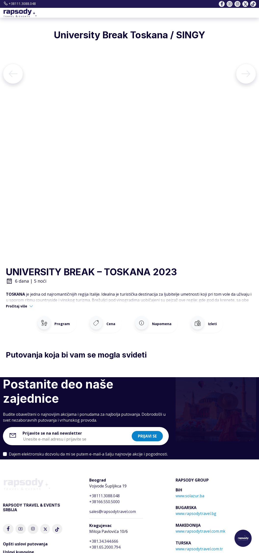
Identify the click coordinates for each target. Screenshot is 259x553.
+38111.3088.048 (19, 3)
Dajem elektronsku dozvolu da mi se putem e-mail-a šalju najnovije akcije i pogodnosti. (88, 450)
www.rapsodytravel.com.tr (199, 545)
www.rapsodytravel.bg (196, 509)
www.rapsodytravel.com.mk (200, 527)
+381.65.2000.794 (104, 543)
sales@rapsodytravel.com (112, 508)
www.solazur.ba (190, 492)
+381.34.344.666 (103, 537)
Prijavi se (147, 432)
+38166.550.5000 (104, 498)
